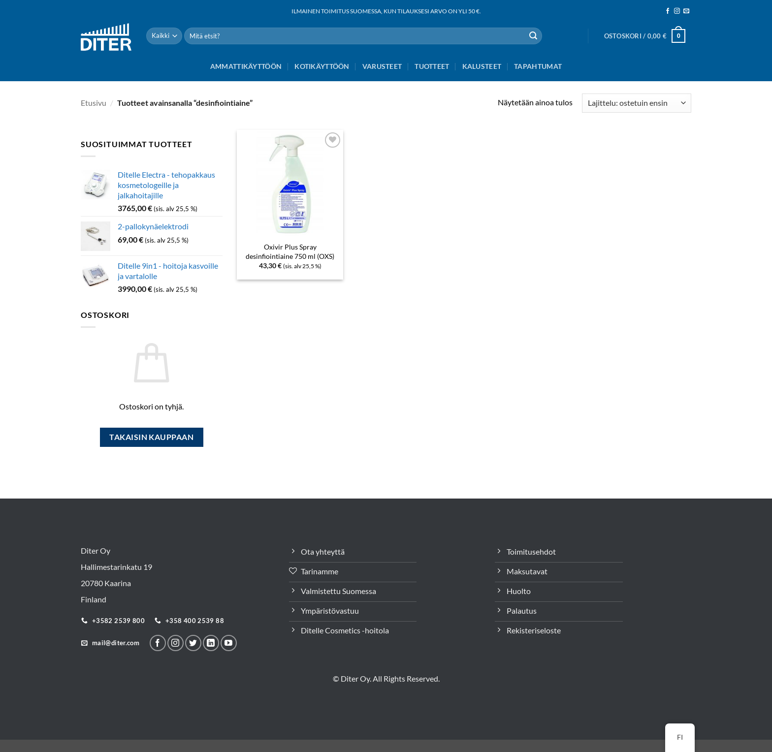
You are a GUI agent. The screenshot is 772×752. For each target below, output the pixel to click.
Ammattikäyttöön (246, 66)
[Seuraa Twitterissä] (193, 643)
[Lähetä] (533, 36)
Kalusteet (482, 66)
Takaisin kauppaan (151, 437)
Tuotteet (432, 66)
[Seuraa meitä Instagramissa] (677, 11)
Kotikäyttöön (321, 66)
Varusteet (382, 66)
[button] (644, 36)
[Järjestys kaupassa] (636, 103)
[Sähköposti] (686, 11)
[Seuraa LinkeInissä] (211, 643)
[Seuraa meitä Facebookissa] (668, 11)
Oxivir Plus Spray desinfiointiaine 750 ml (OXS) (290, 251)
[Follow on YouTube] (229, 643)
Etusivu (93, 102)
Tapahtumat (538, 66)
